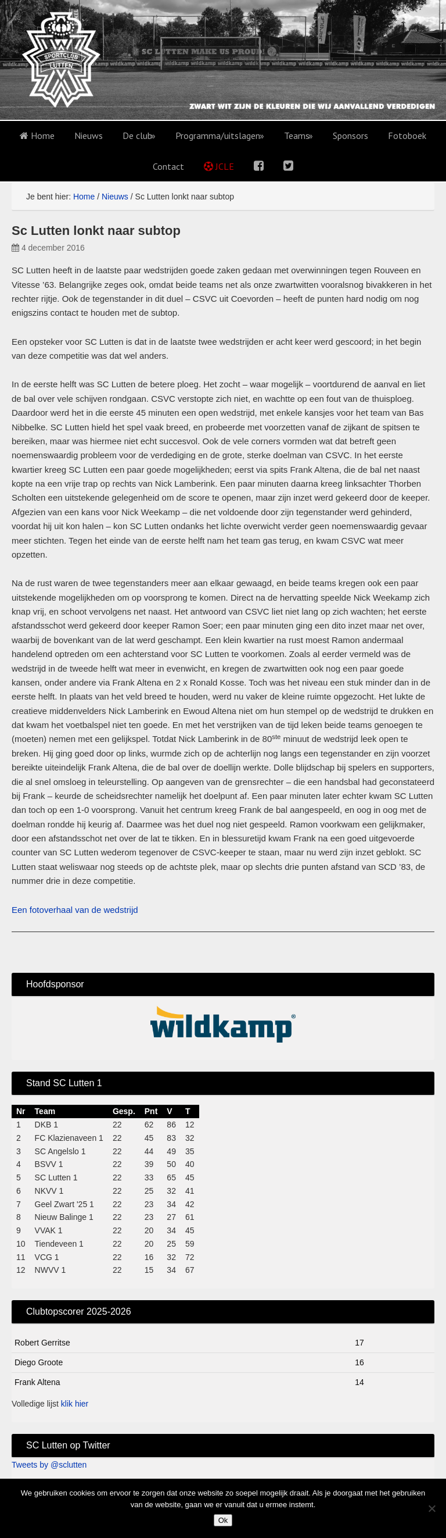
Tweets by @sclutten (49, 1464)
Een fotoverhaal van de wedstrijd (75, 910)
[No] (431, 1508)
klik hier (74, 1403)
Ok (223, 1520)
